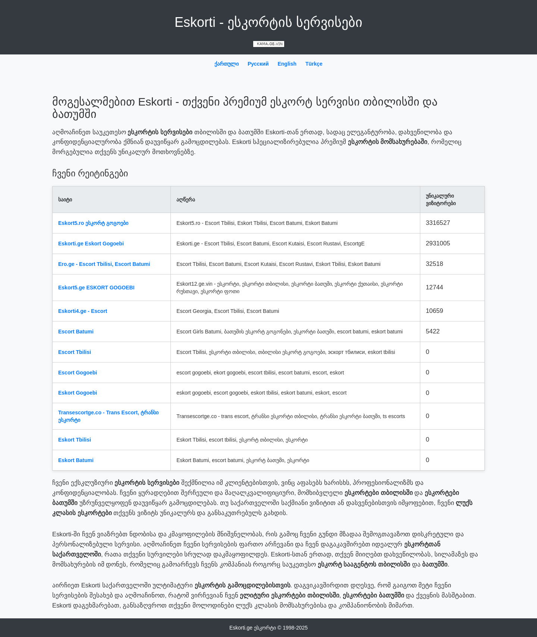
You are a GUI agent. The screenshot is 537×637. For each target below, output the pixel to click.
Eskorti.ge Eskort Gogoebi (91, 244)
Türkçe (314, 64)
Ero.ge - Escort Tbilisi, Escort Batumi (104, 264)
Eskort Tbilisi (74, 440)
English (286, 64)
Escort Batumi (76, 332)
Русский (258, 64)
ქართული (226, 64)
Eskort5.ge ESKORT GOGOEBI (96, 288)
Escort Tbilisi (74, 352)
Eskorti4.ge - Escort (82, 311)
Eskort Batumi (76, 460)
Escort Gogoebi (77, 373)
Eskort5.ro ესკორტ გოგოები (93, 223)
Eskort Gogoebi (77, 393)
